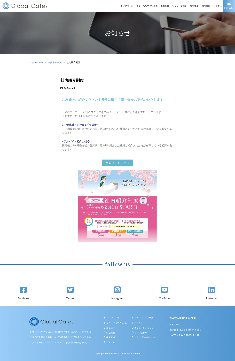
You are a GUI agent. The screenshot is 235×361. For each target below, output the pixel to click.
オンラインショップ (143, 328)
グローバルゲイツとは (147, 6)
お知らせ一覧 (55, 62)
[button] (117, 163)
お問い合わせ (140, 332)
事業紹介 (165, 6)
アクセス (217, 6)
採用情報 (206, 6)
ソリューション (179, 6)
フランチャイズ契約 (143, 318)
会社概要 (194, 6)
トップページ (127, 6)
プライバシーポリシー (145, 337)
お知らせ (138, 323)
